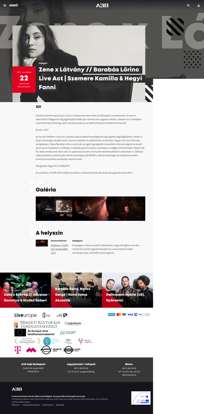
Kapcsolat (60, 404)
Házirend (15, 404)
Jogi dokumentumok (31, 404)
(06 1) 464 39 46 (129, 368)
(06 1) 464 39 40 (81, 368)
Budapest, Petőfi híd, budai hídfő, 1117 (59, 249)
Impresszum (48, 404)
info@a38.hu (33, 371)
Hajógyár (43, 63)
